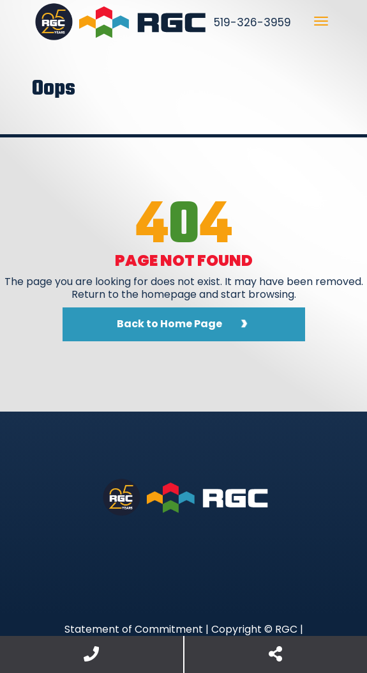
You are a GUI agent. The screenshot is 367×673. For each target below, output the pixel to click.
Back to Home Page (169, 323)
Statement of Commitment (133, 629)
